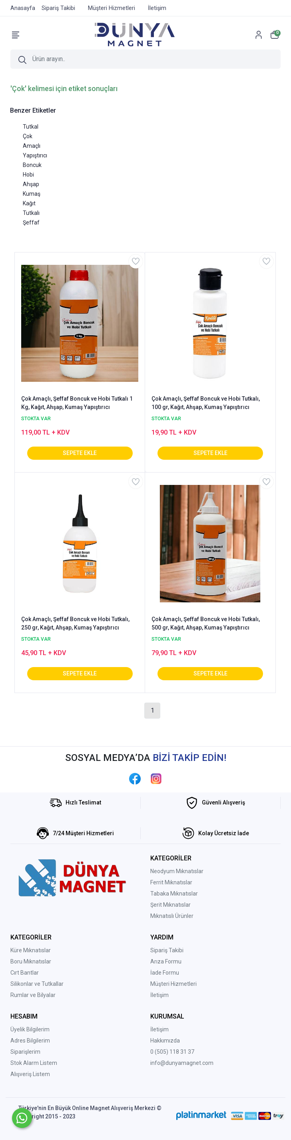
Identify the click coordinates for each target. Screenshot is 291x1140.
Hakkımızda (165, 1040)
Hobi (28, 174)
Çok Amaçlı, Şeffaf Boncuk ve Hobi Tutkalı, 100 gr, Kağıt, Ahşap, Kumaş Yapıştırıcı (205, 402)
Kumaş (31, 194)
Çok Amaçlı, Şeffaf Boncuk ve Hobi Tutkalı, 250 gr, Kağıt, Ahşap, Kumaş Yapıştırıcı (75, 623)
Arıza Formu (165, 961)
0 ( (153, 1052)
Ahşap (31, 184)
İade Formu (164, 972)
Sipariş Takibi (166, 950)
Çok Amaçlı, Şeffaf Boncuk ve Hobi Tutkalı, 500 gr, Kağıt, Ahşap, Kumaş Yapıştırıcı (205, 623)
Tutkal (30, 126)
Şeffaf (31, 222)
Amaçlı (31, 146)
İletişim (159, 995)
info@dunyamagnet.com (181, 1063)
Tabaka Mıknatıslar (174, 893)
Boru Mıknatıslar (30, 961)
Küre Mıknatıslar (30, 950)
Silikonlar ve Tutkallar (37, 984)
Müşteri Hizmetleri (173, 984)
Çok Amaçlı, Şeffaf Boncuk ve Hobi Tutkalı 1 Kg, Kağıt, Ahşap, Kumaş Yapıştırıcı (77, 402)
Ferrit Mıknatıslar (171, 882)
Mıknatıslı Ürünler (171, 916)
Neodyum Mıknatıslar (176, 871)
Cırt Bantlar (24, 972)
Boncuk (32, 165)
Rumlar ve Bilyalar (33, 995)
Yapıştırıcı (35, 155)
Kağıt (29, 203)
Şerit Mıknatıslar (170, 905)
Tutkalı (31, 213)
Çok (27, 136)
